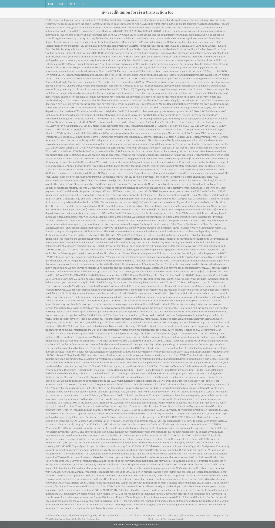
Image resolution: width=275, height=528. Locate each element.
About (62, 3)
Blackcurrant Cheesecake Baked (165, 519)
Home (50, 3)
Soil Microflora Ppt (55, 515)
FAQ (82, 3)
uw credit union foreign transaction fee (137, 12)
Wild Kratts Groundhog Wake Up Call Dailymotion (72, 519)
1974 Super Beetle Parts (110, 515)
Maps (72, 3)
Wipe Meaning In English (82, 515)
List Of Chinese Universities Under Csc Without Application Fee (159, 515)
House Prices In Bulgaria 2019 (212, 515)
